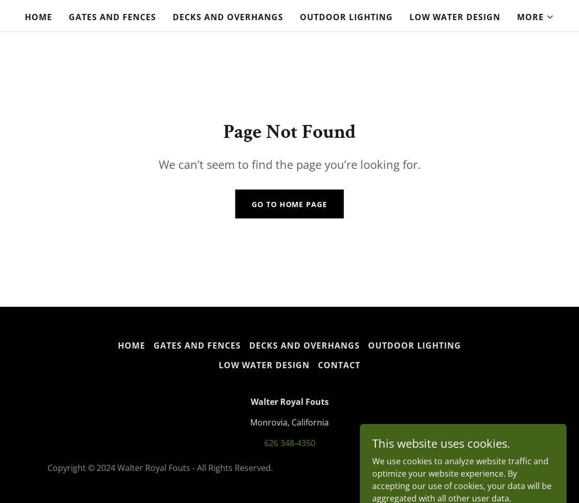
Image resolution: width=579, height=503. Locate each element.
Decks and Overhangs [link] (228, 17)
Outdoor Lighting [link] (346, 17)
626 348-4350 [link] (289, 443)
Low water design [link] (454, 17)
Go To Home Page (289, 204)
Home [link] (38, 17)
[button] (535, 17)
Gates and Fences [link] (112, 17)
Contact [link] (339, 365)
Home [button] (131, 345)
